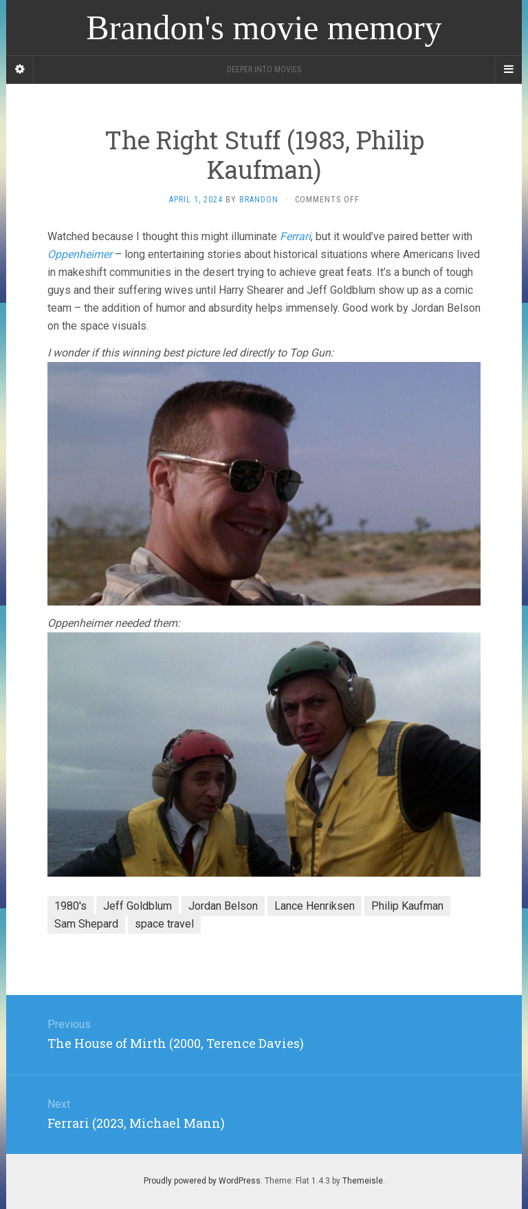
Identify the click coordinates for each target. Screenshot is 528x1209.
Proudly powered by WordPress (202, 1181)
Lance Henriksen (314, 905)
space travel (164, 923)
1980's (70, 905)
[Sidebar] (20, 69)
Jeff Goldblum (137, 905)
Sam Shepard (86, 923)
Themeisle (362, 1181)
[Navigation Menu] (508, 69)
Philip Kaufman (407, 905)
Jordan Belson (223, 905)
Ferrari (295, 236)
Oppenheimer (79, 254)
